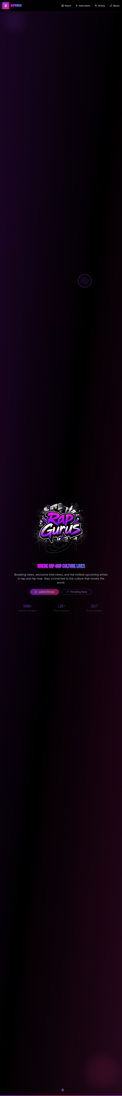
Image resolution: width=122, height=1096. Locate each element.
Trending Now (76, 592)
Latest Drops (44, 592)
